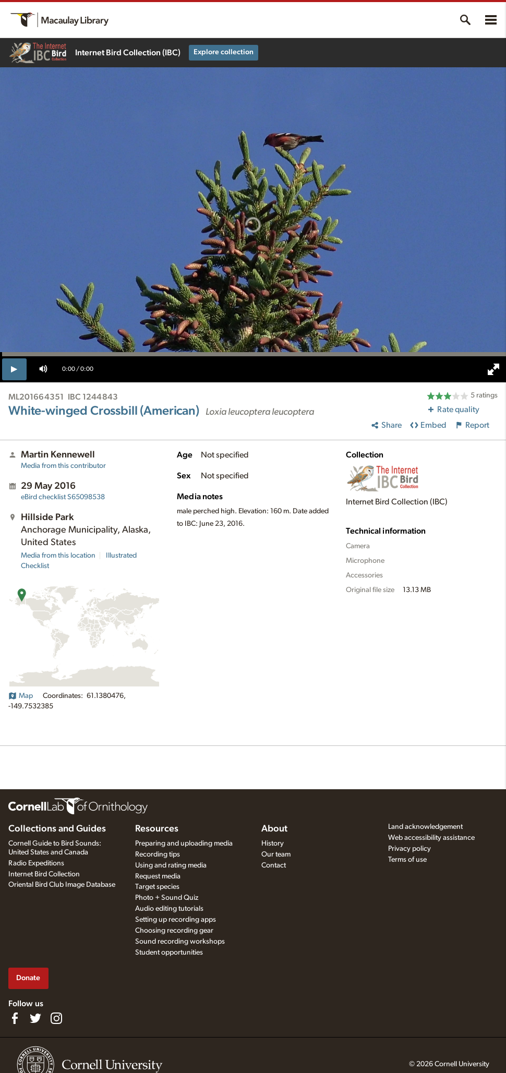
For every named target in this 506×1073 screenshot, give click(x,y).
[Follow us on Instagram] (56, 1018)
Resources (156, 829)
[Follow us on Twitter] (35, 1018)
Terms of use (407, 859)
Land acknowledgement (425, 826)
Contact (273, 865)
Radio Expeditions (36, 863)
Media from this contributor (63, 465)
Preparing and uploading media (184, 843)
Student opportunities (169, 952)
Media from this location (58, 555)
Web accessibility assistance (431, 837)
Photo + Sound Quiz (166, 897)
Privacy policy (409, 848)
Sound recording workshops (180, 941)
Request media (157, 876)
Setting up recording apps (175, 919)
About (274, 829)
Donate (28, 978)
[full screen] (493, 369)
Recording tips (157, 854)
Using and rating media (171, 865)
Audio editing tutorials (169, 908)
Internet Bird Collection (44, 874)
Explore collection (224, 52)
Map (20, 696)
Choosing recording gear (174, 930)
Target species (157, 886)
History (272, 843)
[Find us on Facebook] (14, 1018)
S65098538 (63, 497)
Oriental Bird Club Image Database (61, 884)
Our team (276, 854)
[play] (14, 369)
